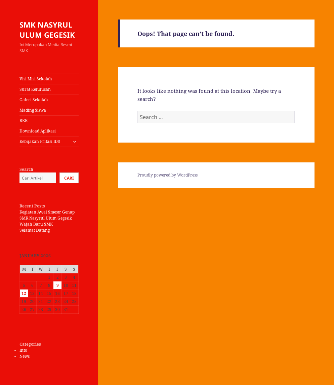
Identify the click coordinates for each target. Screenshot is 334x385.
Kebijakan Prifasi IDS (39, 141)
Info (23, 350)
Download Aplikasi (37, 131)
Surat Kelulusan (35, 89)
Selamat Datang (34, 230)
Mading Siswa (32, 110)
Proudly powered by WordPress (167, 175)
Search (26, 169)
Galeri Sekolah (33, 100)
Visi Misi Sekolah (35, 79)
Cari (69, 178)
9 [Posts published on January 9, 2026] (57, 285)
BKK (23, 120)
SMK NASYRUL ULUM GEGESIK (47, 30)
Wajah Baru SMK (36, 224)
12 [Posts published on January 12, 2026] (24, 293)
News (24, 356)
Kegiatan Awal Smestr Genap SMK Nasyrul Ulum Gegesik (47, 215)
